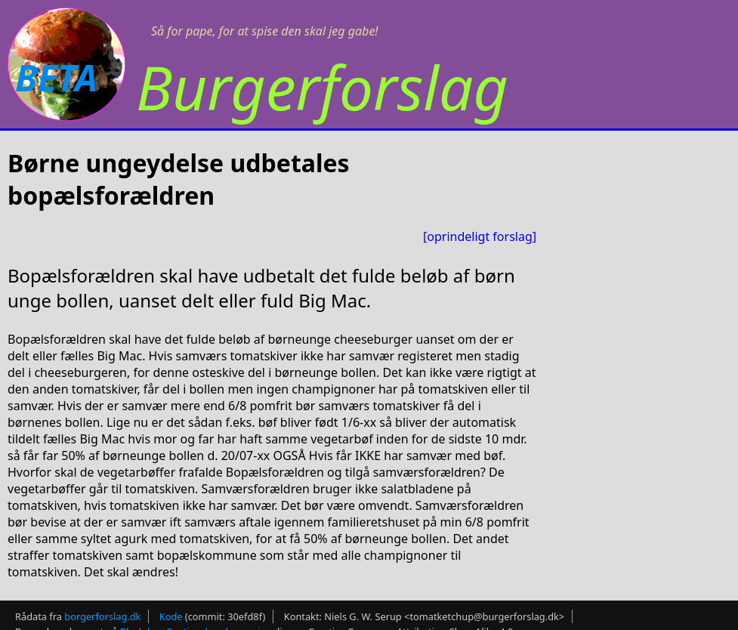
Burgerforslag (322, 86)
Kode (171, 616)
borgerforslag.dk (102, 616)
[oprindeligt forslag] (479, 236)
